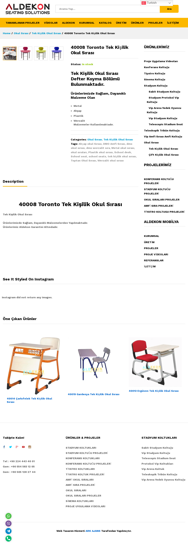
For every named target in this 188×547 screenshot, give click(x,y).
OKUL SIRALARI (76, 490)
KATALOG (105, 22)
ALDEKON (68, 22)
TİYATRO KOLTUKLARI (80, 468)
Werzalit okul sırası (110, 160)
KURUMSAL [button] (86, 22)
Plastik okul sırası (100, 152)
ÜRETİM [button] (121, 22)
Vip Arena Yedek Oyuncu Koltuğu (163, 479)
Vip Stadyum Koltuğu (163, 118)
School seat (79, 156)
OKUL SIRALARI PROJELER (162, 199)
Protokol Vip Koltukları (157, 463)
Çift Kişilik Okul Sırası (164, 154)
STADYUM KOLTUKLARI (81, 447)
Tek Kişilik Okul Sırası (118, 139)
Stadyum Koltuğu (155, 85)
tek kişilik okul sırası (122, 156)
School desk (122, 152)
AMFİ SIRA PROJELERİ (158, 205)
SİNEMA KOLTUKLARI (80, 501)
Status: (76, 64)
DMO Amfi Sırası (114, 143)
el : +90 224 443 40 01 (20, 461)
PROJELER (151, 248)
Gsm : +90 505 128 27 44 (19, 471)
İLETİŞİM (173, 22)
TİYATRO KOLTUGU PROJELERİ (164, 211)
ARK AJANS (93, 530)
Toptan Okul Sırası (83, 160)
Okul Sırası (94, 139)
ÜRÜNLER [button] (137, 22)
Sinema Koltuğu (154, 79)
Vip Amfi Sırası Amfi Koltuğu (163, 136)
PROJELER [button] (155, 22)
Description (13, 181)
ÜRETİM (149, 242)
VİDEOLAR (51, 22)
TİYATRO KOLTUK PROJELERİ (85, 474)
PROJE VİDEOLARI (156, 254)
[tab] (15, 183)
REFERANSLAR (154, 260)
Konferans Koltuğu (156, 67)
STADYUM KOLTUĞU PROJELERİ (87, 452)
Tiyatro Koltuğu (154, 73)
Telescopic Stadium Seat (166, 124)
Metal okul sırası (122, 147)
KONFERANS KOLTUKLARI (83, 458)
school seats (97, 156)
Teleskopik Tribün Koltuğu (162, 130)
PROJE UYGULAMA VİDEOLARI (85, 506)
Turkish (149, 3)
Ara (169, 8)
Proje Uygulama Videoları (161, 61)
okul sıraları (79, 152)
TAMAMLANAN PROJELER (23, 22)
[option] (10, 115)
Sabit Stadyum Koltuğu (164, 91)
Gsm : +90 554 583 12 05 (19, 466)
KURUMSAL (151, 235)
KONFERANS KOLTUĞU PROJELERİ (88, 463)
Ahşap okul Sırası (90, 143)
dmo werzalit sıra (98, 147)
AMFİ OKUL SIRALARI (80, 479)
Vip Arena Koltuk (153, 468)
